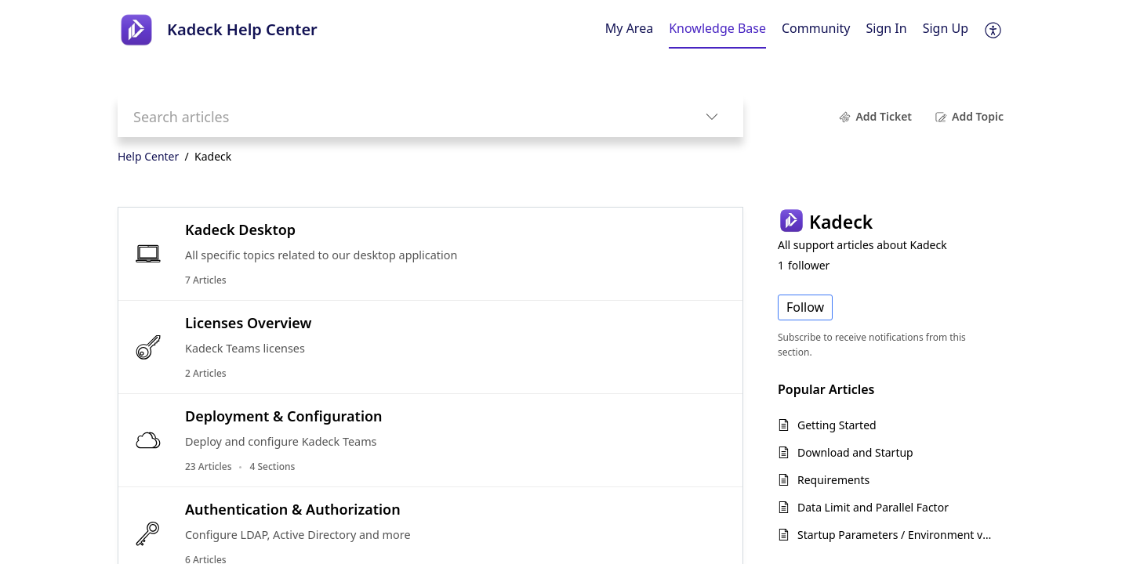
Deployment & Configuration (284, 416)
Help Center (148, 156)
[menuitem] (887, 30)
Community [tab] (816, 28)
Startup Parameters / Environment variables (896, 534)
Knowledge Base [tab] (717, 28)
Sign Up (945, 28)
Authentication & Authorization (293, 509)
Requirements (833, 479)
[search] (399, 116)
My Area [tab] (629, 28)
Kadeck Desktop (240, 229)
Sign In (886, 28)
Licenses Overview (248, 322)
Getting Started (837, 425)
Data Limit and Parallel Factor (873, 507)
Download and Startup (855, 452)
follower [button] (804, 265)
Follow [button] (805, 307)
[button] (993, 30)
